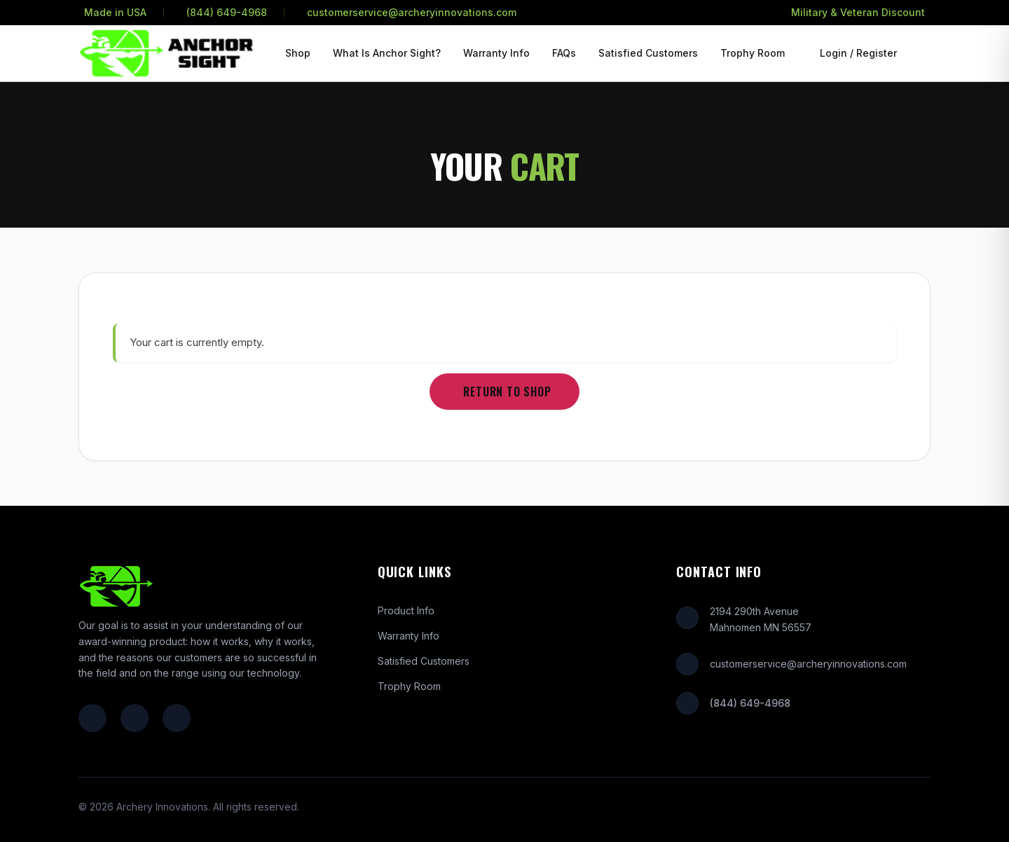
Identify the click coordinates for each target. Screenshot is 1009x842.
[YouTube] (177, 718)
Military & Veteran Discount (858, 12)
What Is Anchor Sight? (387, 53)
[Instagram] (135, 718)
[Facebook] (92, 718)
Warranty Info (496, 53)
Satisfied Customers (648, 53)
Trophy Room (752, 53)
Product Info (406, 610)
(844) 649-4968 (226, 12)
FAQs (564, 53)
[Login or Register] (856, 53)
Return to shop (507, 391)
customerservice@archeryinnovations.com (411, 12)
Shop (297, 53)
